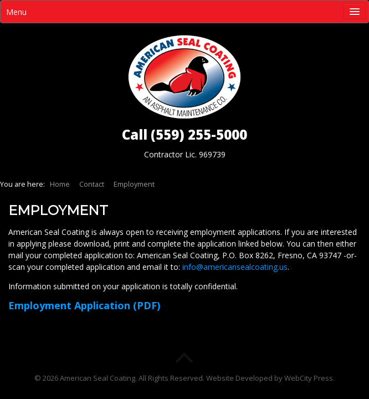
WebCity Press (308, 378)
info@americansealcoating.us (235, 267)
